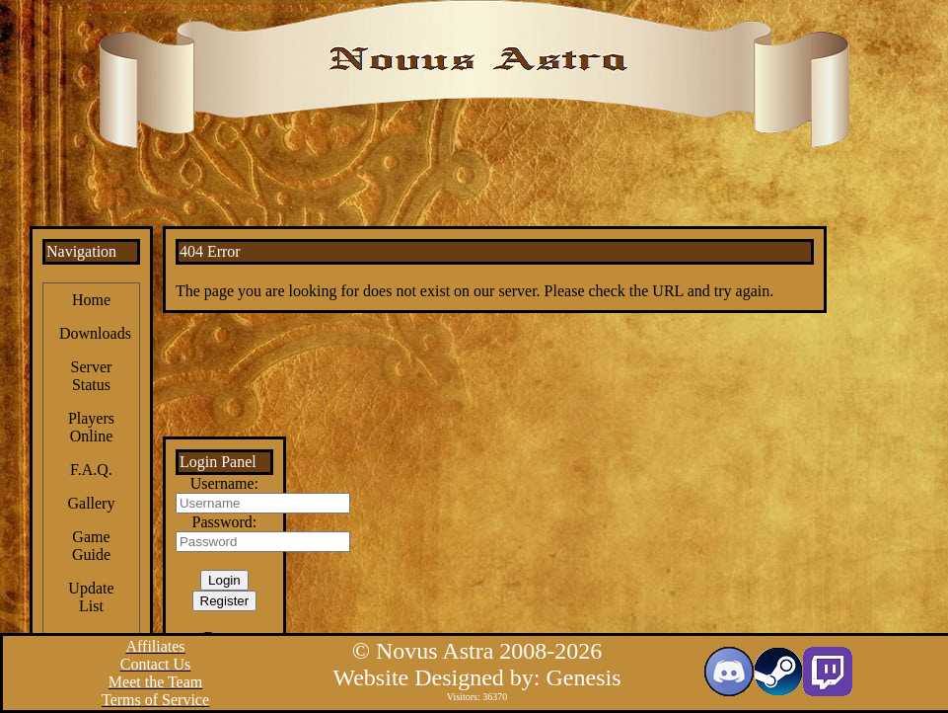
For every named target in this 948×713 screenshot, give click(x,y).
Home (91, 299)
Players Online (91, 427)
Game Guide (91, 545)
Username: (224, 483)
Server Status (91, 375)
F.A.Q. (91, 469)
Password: (223, 522)
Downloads (95, 333)
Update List (90, 597)
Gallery (90, 503)
